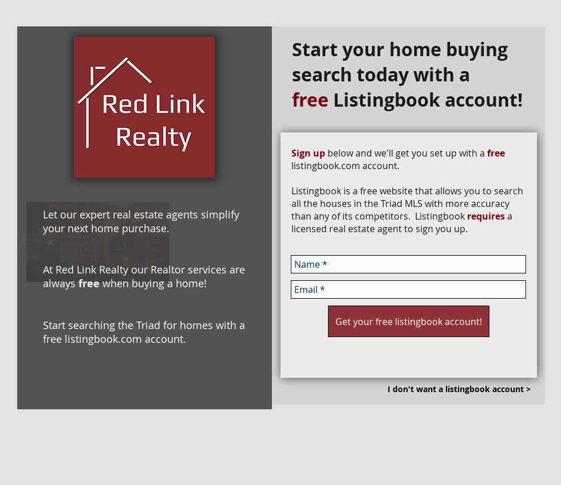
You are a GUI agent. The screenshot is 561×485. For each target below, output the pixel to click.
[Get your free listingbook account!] (408, 321)
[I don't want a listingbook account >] (459, 389)
